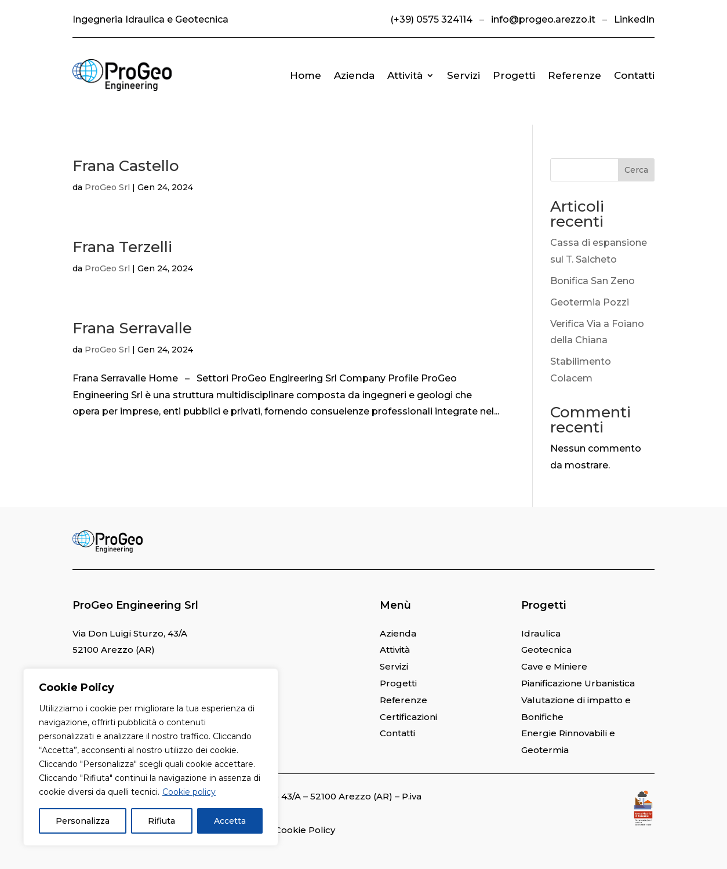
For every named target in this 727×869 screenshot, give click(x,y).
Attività (405, 75)
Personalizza (83, 821)
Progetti (514, 75)
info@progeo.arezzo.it (543, 19)
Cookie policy (189, 792)
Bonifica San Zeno (592, 280)
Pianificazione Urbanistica (578, 683)
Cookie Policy (305, 829)
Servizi (463, 75)
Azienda (354, 75)
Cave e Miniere (554, 666)
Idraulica (541, 633)
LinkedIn (634, 19)
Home (305, 75)
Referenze (574, 75)
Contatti (634, 75)
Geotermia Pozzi (589, 302)
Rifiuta (161, 821)
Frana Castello (125, 166)
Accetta (230, 821)
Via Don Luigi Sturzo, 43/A (129, 633)
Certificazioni (408, 716)
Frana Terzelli (122, 247)
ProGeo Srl (107, 187)
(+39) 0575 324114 (431, 19)
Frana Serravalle (132, 328)
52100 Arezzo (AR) (113, 649)
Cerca (636, 170)
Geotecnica (546, 649)
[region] (150, 757)
